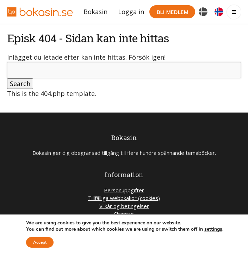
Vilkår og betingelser (124, 206)
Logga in (131, 11)
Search (20, 83)
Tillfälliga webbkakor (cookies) (124, 197)
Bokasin (95, 11)
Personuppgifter (124, 190)
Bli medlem (172, 12)
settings (213, 229)
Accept (39, 242)
